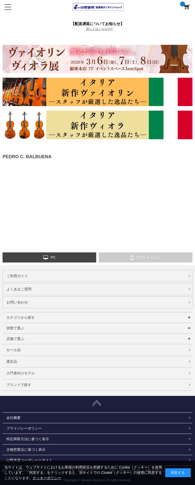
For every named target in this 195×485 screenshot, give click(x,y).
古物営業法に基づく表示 (25, 450)
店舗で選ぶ (15, 339)
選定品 (11, 361)
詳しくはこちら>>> (99, 29)
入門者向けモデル (20, 373)
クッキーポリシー (47, 478)
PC (49, 257)
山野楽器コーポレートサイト (29, 460)
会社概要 (13, 418)
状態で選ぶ (15, 328)
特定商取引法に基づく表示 (27, 439)
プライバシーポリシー (24, 428)
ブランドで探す (18, 385)
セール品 (13, 350)
